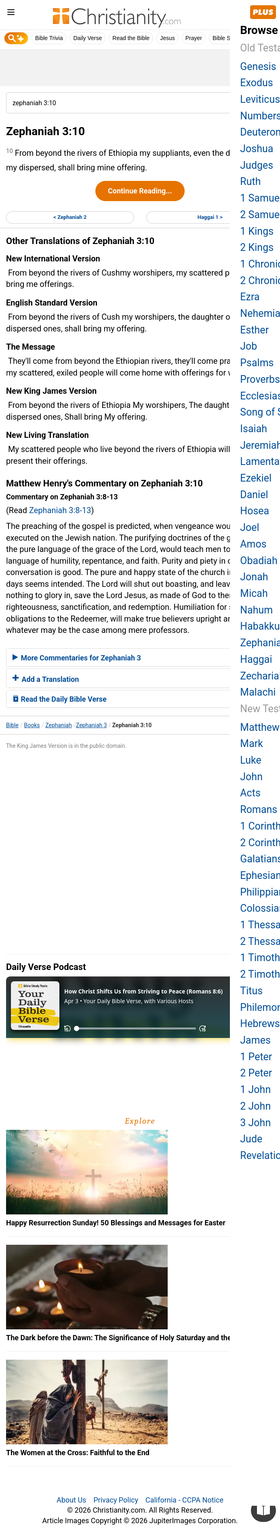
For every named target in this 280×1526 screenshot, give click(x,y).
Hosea (254, 511)
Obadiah (258, 561)
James (255, 1040)
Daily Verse (87, 38)
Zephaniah (58, 725)
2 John (255, 1106)
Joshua (256, 149)
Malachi (258, 692)
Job (248, 346)
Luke (250, 760)
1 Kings (257, 231)
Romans (258, 809)
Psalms (257, 363)
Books (32, 725)
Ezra (249, 297)
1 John (255, 1089)
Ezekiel (256, 478)
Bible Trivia (49, 38)
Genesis (258, 66)
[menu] (11, 13)
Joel (249, 527)
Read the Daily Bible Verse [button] (60, 699)
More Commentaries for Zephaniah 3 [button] (77, 658)
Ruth (250, 181)
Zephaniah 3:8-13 (60, 510)
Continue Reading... (140, 191)
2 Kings (257, 247)
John (251, 777)
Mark (251, 743)
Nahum (256, 610)
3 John (255, 1123)
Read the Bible (130, 38)
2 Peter (256, 1073)
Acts (250, 793)
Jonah (254, 577)
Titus (251, 991)
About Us (71, 1500)
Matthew (260, 727)
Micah (253, 593)
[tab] (140, 657)
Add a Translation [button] (46, 679)
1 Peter (256, 1057)
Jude (251, 1139)
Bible (12, 725)
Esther (254, 330)
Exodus (256, 83)
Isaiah (253, 429)
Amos (253, 544)
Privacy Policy (115, 1500)
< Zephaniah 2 (69, 217)
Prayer (193, 38)
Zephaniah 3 (91, 725)
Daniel (254, 495)
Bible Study (227, 38)
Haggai (256, 659)
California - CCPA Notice (184, 1500)
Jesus (167, 38)
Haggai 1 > (210, 217)
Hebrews (260, 1023)
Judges (256, 165)
